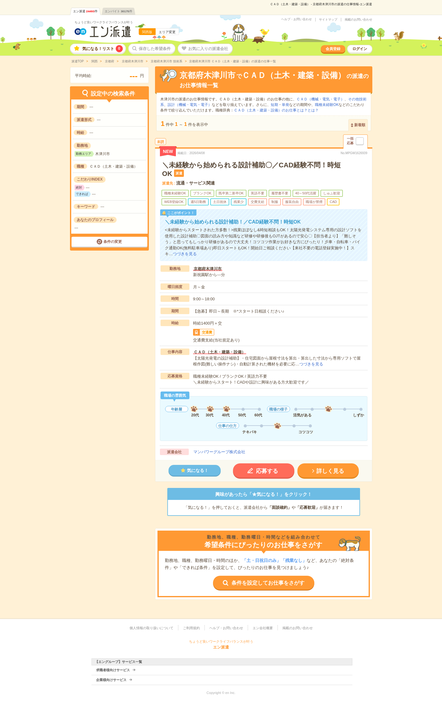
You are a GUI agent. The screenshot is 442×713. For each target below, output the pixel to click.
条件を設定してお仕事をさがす (267, 583)
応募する (267, 471)
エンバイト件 (118, 11)
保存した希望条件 (155, 48)
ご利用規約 (191, 628)
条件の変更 (112, 242)
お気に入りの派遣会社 (208, 48)
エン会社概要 (263, 628)
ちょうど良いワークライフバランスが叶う (104, 22)
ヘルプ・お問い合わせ (296, 19)
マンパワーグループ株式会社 (219, 452)
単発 (285, 105)
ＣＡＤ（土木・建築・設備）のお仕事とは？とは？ (276, 110)
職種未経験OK (327, 105)
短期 (274, 105)
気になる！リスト (102, 48)
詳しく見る (330, 471)
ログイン (359, 49)
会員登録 (333, 49)
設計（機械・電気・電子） (190, 105)
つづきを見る (185, 253)
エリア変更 (167, 32)
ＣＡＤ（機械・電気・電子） (320, 99)
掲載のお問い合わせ (358, 19)
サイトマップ (328, 19)
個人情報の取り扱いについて (151, 628)
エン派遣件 (85, 11)
